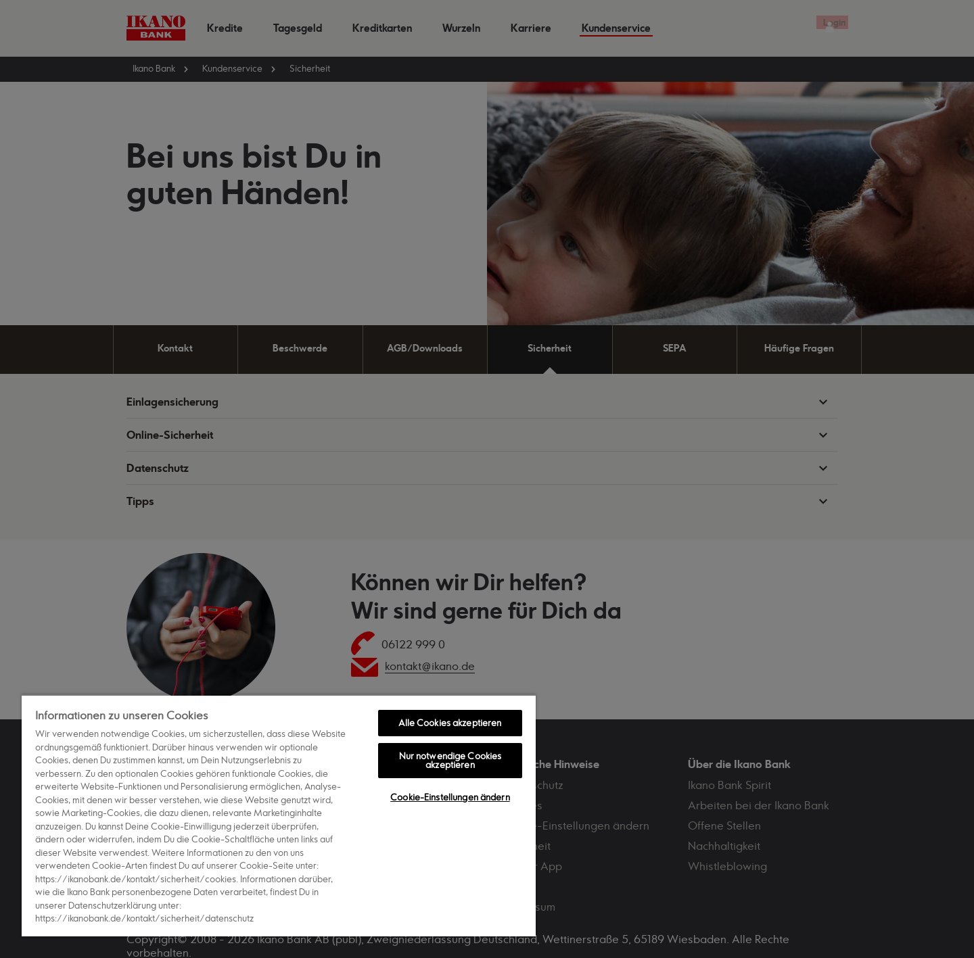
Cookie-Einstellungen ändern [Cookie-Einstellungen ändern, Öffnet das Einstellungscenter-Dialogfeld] (450, 797)
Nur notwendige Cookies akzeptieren (450, 760)
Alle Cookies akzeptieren (449, 722)
